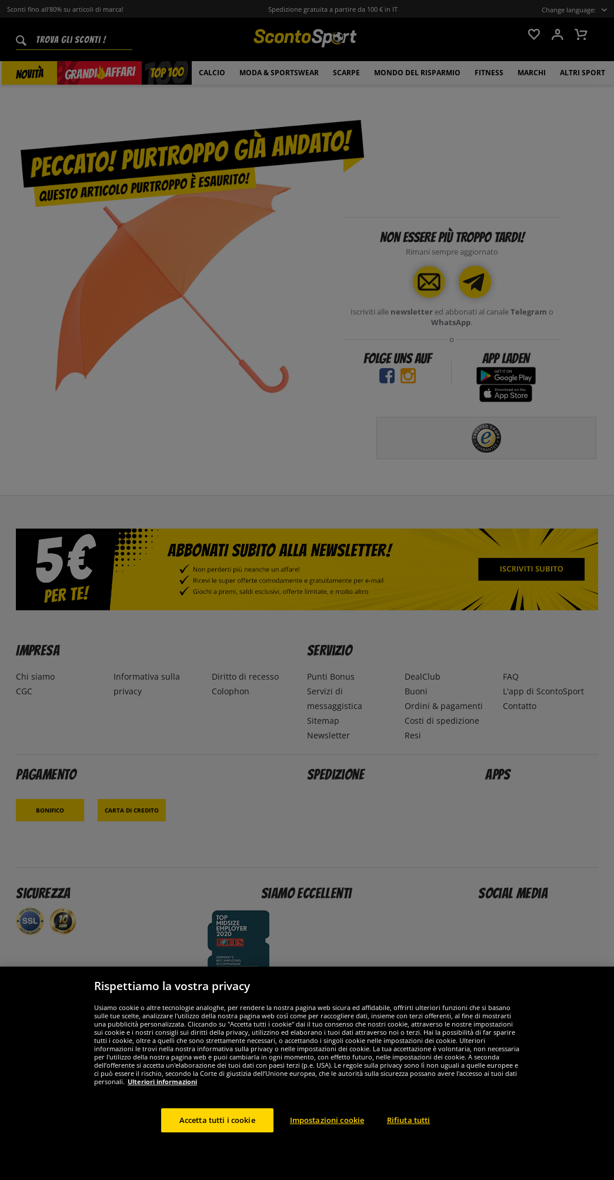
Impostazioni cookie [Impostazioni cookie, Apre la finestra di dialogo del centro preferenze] (327, 1135)
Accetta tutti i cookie (217, 1135)
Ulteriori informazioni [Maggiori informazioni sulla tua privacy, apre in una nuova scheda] (162, 1096)
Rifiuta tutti (409, 1135)
